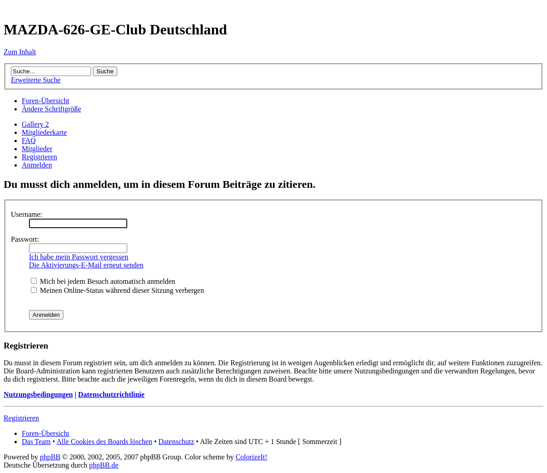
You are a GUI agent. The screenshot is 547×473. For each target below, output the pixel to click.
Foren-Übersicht (45, 101)
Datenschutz (176, 441)
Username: (26, 214)
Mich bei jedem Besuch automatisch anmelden (103, 281)
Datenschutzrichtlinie (111, 394)
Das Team (36, 441)
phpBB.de (103, 465)
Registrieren (39, 157)
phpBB (50, 457)
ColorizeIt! (251, 457)
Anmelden (37, 165)
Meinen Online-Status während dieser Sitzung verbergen (117, 290)
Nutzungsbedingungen (38, 394)
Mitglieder (37, 149)
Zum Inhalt (20, 52)
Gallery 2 (35, 124)
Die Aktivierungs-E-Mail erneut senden (86, 265)
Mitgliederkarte (44, 132)
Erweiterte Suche (36, 80)
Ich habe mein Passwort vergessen (78, 257)
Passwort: (25, 239)
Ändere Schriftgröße (51, 109)
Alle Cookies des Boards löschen (105, 441)
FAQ (29, 140)
